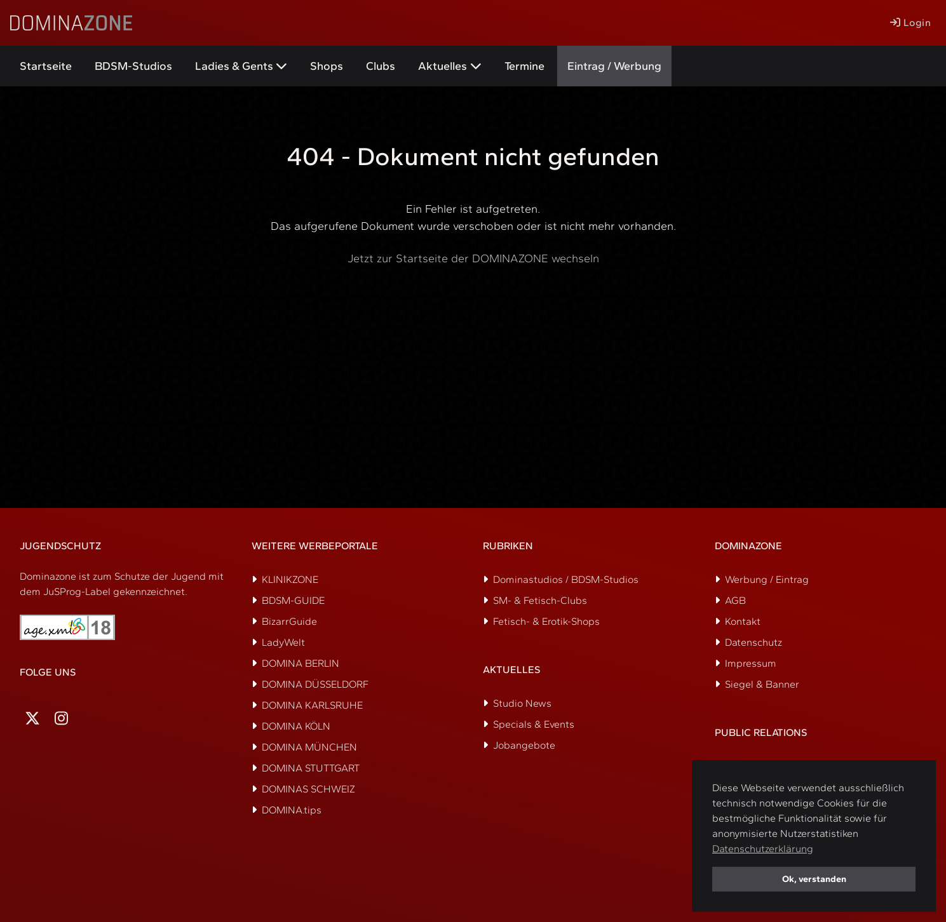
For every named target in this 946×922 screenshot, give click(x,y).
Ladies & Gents (234, 66)
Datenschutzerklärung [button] (762, 849)
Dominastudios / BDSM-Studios (566, 579)
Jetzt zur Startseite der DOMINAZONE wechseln (473, 258)
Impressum (750, 663)
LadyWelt (283, 642)
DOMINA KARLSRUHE (312, 705)
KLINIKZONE (290, 579)
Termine (524, 66)
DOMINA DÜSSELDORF (315, 684)
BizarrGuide (289, 621)
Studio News (522, 703)
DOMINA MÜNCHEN (309, 747)
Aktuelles (442, 66)
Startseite (46, 66)
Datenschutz (753, 642)
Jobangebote (524, 745)
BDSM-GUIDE (293, 600)
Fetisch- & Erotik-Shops (546, 621)
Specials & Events (533, 724)
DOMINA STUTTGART (311, 768)
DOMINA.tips (291, 810)
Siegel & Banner (762, 684)
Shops (326, 66)
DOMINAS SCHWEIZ (308, 789)
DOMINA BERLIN (300, 663)
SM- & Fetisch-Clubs (540, 600)
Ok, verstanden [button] (814, 879)
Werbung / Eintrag (767, 579)
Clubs (380, 66)
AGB (735, 600)
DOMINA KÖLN (296, 726)
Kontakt (742, 621)
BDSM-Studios (133, 66)
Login (910, 23)
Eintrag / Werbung (614, 66)
